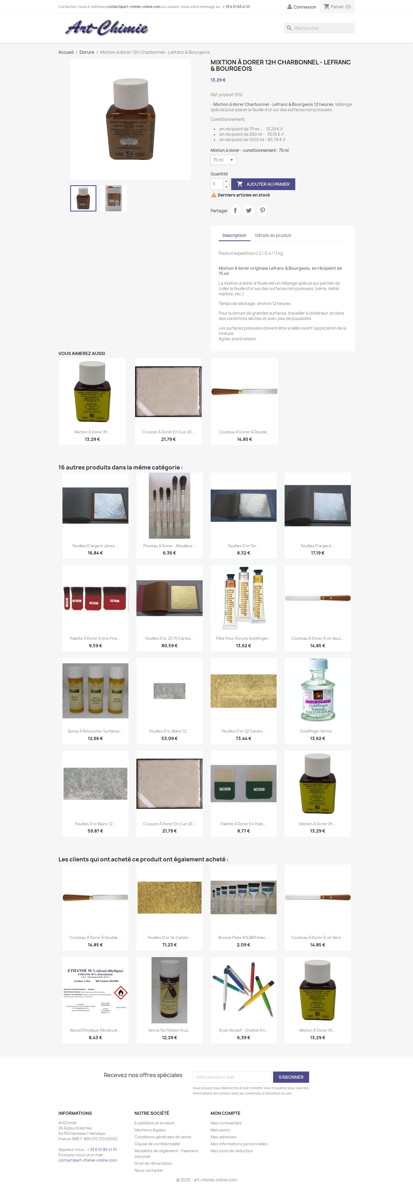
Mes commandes (226, 1123)
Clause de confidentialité (157, 1143)
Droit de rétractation (153, 1163)
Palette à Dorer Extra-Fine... (95, 638)
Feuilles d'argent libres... (95, 545)
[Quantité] (217, 184)
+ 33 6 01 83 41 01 (236, 6)
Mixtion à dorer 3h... (92, 431)
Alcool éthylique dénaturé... (95, 1030)
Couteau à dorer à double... (244, 431)
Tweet (248, 210)
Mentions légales (150, 1129)
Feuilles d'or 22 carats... (243, 731)
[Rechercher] (319, 28)
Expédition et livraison (155, 1123)
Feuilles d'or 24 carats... (169, 937)
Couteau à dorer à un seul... (318, 638)
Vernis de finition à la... (169, 1030)
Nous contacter (149, 1170)
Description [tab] (234, 235)
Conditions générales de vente (163, 1136)
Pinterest (262, 210)
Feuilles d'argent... (318, 545)
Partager (235, 210)
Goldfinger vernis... (317, 731)
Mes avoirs (220, 1129)
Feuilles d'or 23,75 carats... (169, 638)
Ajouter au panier (263, 184)
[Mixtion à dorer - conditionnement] (224, 160)
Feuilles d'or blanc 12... (169, 731)
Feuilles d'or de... (243, 545)
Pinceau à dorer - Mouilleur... (169, 545)
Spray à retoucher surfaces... (95, 731)
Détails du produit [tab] (273, 235)
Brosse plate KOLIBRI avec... (243, 937)
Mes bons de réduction (232, 1150)
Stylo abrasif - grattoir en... (243, 1030)
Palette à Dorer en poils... (243, 823)
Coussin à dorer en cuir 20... (168, 431)
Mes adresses (224, 1136)
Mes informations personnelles (239, 1143)
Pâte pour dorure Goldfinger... (243, 638)
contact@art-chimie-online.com (133, 6)
